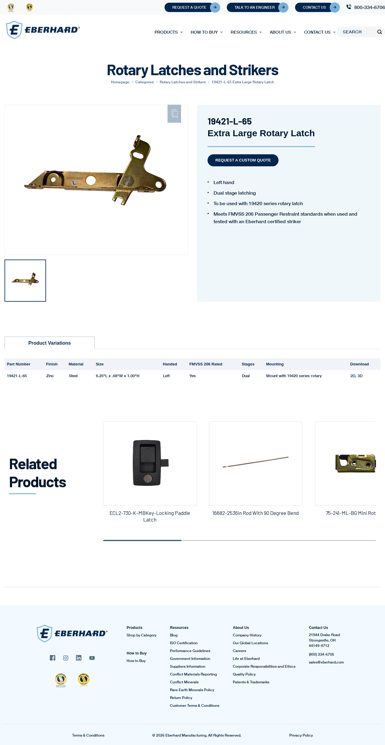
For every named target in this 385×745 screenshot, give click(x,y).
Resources (244, 32)
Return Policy (181, 698)
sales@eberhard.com (326, 662)
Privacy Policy (301, 735)
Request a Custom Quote (243, 160)
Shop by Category (141, 635)
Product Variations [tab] (49, 343)
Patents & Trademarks (251, 682)
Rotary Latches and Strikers (183, 82)
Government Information (190, 658)
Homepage (120, 82)
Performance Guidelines (190, 651)
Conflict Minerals (184, 682)
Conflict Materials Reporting (193, 674)
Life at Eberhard (246, 658)
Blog (173, 635)
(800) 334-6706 (321, 654)
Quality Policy (244, 674)
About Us (280, 32)
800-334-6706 (369, 7)
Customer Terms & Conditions (194, 705)
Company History (247, 635)
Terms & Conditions (88, 735)
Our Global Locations (250, 643)
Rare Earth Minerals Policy (192, 690)
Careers (239, 651)
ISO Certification (184, 643)
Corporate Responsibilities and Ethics (264, 666)
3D (360, 375)
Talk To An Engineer (258, 7)
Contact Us (318, 7)
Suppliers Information (187, 666)
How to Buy (204, 32)
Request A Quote (193, 7)
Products (166, 32)
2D (352, 375)
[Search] (357, 31)
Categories (144, 82)
